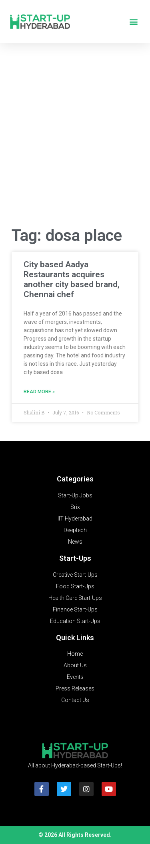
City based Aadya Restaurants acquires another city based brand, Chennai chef (72, 280)
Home (75, 654)
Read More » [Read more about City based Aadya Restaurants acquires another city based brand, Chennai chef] (39, 391)
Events (75, 677)
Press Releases (75, 688)
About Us (75, 665)
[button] (133, 21)
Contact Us (75, 700)
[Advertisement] (75, 137)
